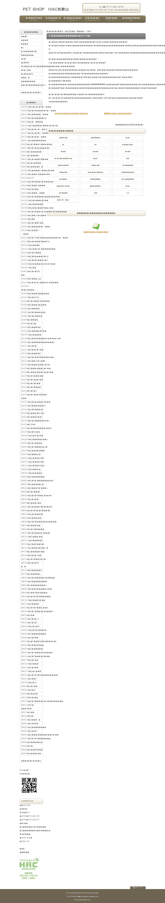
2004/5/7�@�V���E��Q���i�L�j (32, 641)
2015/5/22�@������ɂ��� (32, 227)
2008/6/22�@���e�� (31, 518)
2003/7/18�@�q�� (29, 697)
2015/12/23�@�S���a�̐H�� (32, 200)
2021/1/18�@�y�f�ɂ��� (32, 137)
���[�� (24, 852)
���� (80, 31)
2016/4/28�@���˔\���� (32, 185)
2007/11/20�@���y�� (31, 537)
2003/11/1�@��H (29, 679)
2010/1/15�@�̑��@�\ (31, 454)
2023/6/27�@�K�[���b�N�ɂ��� (32, 111)
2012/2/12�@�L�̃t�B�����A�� (32, 357)
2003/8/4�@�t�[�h (29, 694)
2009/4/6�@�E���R (30, 492)
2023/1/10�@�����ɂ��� (32, 114)
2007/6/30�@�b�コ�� (31, 555)
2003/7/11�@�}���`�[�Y (27, 707)
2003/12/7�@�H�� (29, 668)
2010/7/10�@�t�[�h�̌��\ (32, 451)
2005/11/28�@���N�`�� (32, 600)
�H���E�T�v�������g (32, 66)
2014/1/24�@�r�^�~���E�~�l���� (32, 282)
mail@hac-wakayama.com (90, 896)
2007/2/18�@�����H (31, 570)
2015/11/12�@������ (32, 204)
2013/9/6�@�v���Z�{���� (32, 301)
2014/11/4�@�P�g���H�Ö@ (32, 256)
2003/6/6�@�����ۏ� (32, 742)
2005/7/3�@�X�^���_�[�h (32, 608)
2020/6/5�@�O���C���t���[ (32, 144)
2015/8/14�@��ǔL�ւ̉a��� (32, 215)
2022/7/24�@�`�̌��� (32, 122)
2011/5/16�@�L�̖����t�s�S (32, 421)
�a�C (24, 59)
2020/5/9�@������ (31, 152)
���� (25, 78)
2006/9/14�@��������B (32, 581)
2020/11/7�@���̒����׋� (32, 141)
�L (22, 48)
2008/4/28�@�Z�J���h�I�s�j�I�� (32, 522)
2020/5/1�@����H (30, 156)
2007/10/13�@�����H (32, 540)
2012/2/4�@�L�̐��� (31, 387)
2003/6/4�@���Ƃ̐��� (32, 750)
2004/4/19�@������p (32, 649)
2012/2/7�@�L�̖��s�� (32, 376)
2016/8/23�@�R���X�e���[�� (32, 182)
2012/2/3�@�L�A (29, 391)
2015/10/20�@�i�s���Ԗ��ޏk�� (32, 208)
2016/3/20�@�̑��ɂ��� (32, 193)
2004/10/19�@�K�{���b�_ (32, 630)
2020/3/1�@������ (32, 167)
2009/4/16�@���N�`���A (32, 488)
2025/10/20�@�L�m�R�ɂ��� (32, 107)
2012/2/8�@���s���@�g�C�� (32, 372)
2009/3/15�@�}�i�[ (30, 499)
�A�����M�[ (29, 51)
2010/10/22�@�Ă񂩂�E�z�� (32, 436)
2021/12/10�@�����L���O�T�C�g (32, 126)
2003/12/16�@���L (30, 664)
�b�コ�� (26, 70)
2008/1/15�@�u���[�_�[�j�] (32, 533)
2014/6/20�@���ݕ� (31, 279)
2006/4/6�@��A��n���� (32, 593)
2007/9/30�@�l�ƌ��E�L (32, 544)
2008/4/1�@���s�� (31, 525)
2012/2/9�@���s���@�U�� (32, 368)
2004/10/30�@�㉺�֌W (30, 626)
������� (27, 55)
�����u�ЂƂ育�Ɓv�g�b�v (129, 125)
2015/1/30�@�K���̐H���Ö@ (32, 241)
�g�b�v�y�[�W (55, 31)
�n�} (22, 849)
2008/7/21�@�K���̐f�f (32, 514)
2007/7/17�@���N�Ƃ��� (32, 548)
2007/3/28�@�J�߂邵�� (30, 565)
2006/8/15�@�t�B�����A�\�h (32, 589)
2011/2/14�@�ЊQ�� (30, 432)
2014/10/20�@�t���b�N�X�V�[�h (32, 264)
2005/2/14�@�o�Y (29, 623)
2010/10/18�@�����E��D (32, 439)
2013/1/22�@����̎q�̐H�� (32, 331)
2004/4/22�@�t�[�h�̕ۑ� (32, 645)
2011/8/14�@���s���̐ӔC (32, 406)
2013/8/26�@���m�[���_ (32, 305)
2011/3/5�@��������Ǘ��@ (32, 428)
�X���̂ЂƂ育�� (34, 20)
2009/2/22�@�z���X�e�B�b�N (32, 507)
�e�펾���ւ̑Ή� (53, 20)
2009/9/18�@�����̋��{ (32, 477)
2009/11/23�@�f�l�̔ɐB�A (32, 462)
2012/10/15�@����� (31, 335)
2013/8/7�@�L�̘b (28, 324)
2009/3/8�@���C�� (31, 503)
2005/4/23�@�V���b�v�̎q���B (32, 611)
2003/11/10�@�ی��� (31, 671)
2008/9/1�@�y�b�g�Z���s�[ (32, 511)
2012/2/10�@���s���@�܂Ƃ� (32, 365)
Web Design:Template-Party (82, 899)
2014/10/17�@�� (28, 268)
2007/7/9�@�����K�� (32, 552)
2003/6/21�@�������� (32, 727)
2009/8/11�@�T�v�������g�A (32, 481)
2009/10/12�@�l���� (31, 473)
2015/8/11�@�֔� (28, 219)
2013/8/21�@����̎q (30, 309)
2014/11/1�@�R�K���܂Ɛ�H (32, 260)
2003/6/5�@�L (27, 746)
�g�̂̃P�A (25, 63)
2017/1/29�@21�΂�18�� (27, 178)
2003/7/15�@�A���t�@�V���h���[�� (32, 701)
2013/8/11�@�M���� (31, 316)
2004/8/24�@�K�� (29, 638)
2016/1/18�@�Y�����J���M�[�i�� (32, 197)
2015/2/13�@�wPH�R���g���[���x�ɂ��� (32, 238)
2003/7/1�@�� (27, 712)
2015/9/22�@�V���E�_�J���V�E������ (32, 212)
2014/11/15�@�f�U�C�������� (32, 249)
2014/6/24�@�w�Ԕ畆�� (30, 273)
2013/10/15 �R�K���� (27, 288)
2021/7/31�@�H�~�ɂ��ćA (32, 129)
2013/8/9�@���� (29, 320)
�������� (28, 81)
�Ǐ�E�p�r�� (92, 20)
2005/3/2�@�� (27, 615)
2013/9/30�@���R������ (32, 294)
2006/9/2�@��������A (32, 585)
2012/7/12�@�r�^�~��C (32, 350)
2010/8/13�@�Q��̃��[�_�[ (32, 447)
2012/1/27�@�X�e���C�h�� (32, 402)
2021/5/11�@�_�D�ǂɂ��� (32, 133)
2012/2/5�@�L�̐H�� (30, 383)
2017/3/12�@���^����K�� (32, 174)
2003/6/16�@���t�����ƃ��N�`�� (32, 735)
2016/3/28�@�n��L (30, 189)
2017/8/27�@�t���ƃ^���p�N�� (32, 170)
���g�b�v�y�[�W (32, 90)
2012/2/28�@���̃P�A (31, 353)
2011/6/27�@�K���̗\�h (32, 409)
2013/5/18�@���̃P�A (31, 327)
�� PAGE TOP (138, 887)
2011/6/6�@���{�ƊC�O (32, 413)
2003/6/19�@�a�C (29, 731)
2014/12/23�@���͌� (30, 245)
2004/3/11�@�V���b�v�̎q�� (32, 656)
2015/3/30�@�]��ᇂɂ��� (30, 232)
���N (24, 36)
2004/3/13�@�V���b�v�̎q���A (32, 653)
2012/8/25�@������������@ (32, 342)
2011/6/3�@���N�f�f (31, 417)
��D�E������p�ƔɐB (32, 85)
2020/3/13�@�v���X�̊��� (32, 159)
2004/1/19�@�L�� (29, 660)
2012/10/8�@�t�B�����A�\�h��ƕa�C (32, 338)
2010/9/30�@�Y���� (31, 443)
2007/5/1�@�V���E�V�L (32, 559)
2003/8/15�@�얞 (28, 690)
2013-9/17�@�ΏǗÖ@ (30, 297)
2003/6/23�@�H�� (29, 724)
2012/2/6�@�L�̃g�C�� (32, 380)
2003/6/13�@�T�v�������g (32, 739)
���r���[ (111, 20)
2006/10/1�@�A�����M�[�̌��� (32, 578)
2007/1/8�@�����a (31, 574)
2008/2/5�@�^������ (32, 529)
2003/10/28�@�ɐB (29, 683)
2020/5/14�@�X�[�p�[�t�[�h (32, 148)
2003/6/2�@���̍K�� (31, 753)
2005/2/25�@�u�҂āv (30, 619)
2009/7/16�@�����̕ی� (32, 484)
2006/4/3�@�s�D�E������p (32, 596)
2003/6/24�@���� (30, 720)
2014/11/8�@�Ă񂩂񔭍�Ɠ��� (31, 253)
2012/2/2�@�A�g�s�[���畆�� (32, 396)
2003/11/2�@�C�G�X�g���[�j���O (32, 675)
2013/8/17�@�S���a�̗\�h (32, 312)
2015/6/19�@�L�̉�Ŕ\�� (32, 223)
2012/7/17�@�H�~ (29, 346)
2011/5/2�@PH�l (28, 424)
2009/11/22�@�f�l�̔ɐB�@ (32, 466)
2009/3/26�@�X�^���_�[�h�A (32, 496)
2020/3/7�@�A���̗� (31, 163)
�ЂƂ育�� (70, 31)
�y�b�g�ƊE (27, 74)
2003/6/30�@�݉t (27, 716)
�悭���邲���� (131, 20)
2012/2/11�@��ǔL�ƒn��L (32, 361)
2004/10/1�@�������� (32, 634)
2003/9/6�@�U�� (29, 686)
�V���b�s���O (72, 20)
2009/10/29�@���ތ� (31, 469)
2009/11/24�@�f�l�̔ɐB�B (32, 458)
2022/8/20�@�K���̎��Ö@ (32, 118)
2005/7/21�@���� (30, 604)
